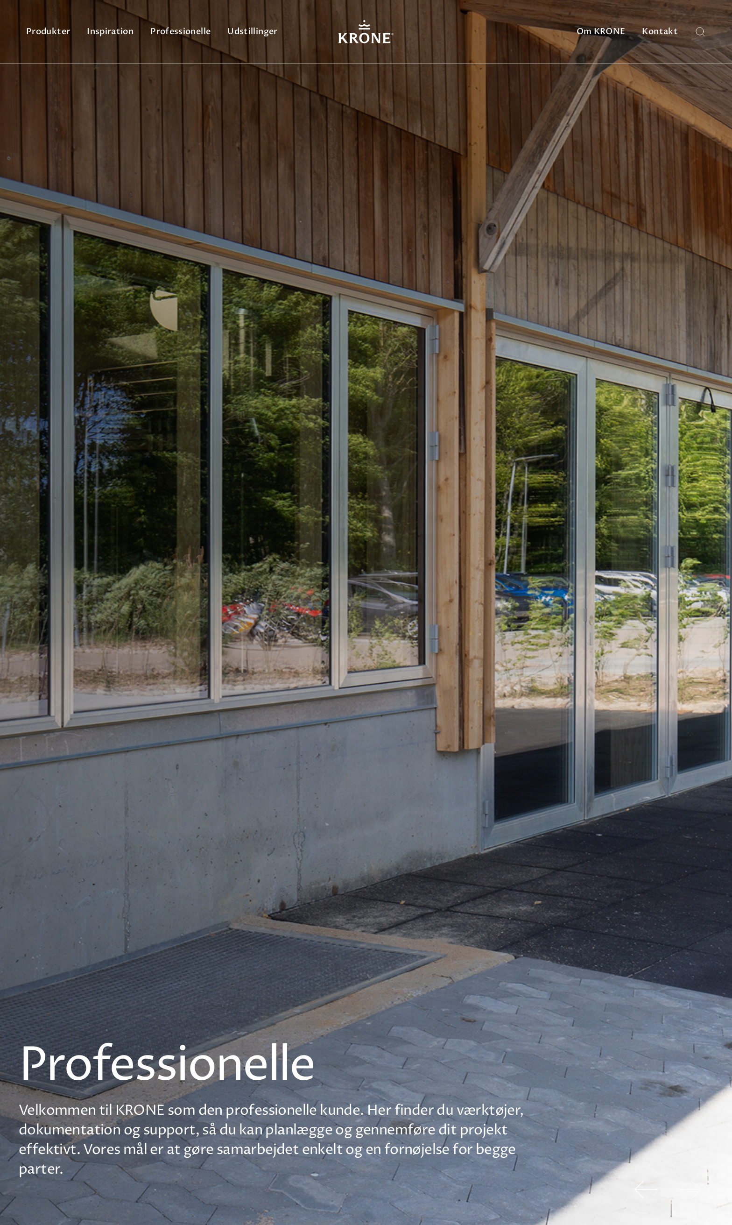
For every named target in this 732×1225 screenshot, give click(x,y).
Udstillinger (252, 31)
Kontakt (660, 31)
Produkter (48, 31)
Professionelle (180, 31)
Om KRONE (601, 31)
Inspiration (110, 31)
